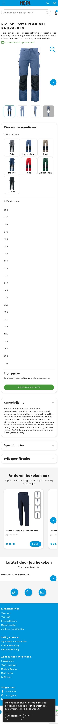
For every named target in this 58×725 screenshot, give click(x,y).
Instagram (9, 695)
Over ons (6, 613)
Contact (5, 617)
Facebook (8, 691)
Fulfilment (6, 677)
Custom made (9, 665)
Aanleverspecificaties (12, 629)
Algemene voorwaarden (14, 641)
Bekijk (35, 544)
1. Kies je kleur (11, 134)
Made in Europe (9, 669)
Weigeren (28, 715)
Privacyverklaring (10, 649)
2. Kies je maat (12, 201)
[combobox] (23, 12)
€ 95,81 (10, 543)
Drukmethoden (9, 621)
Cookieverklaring (10, 645)
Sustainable (7, 661)
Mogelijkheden (8, 625)
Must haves (7, 673)
